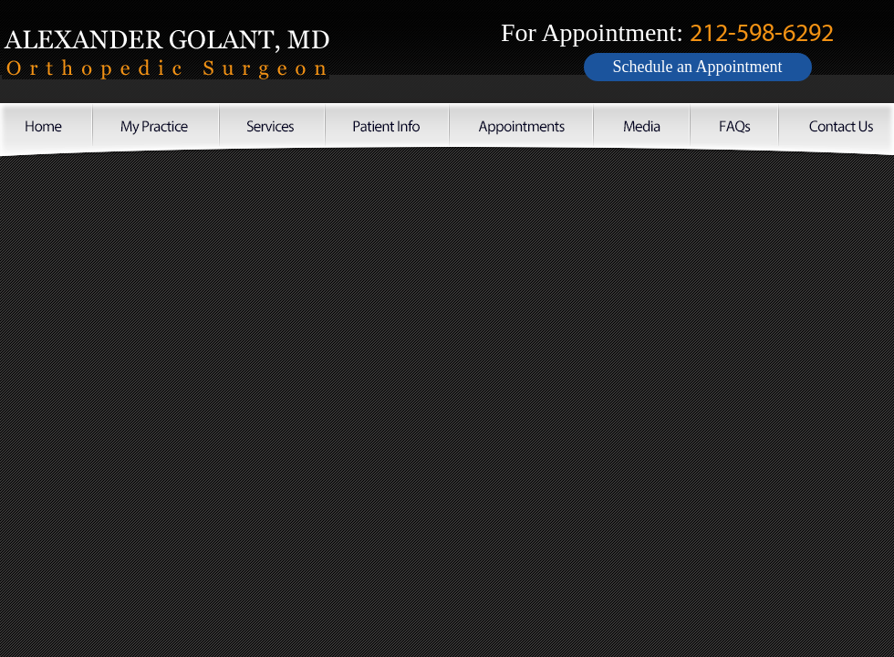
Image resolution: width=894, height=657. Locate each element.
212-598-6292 (762, 33)
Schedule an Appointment (698, 66)
